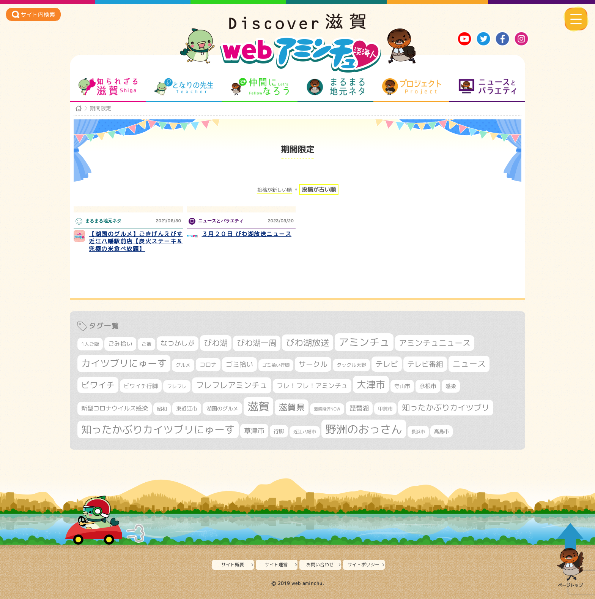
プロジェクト (411, 86)
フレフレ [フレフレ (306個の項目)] (177, 386)
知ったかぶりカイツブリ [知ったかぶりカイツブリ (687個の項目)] (446, 407)
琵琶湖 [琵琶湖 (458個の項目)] (359, 408)
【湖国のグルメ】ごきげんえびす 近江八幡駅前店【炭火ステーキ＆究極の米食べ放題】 (136, 241)
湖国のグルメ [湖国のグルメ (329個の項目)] (222, 408)
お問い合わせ (320, 564)
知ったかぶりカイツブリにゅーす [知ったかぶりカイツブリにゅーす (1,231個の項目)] (158, 429)
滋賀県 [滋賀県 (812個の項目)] (292, 407)
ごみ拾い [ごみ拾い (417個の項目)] (120, 343)
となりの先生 (183, 86)
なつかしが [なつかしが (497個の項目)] (178, 343)
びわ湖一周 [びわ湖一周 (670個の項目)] (257, 343)
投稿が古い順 (319, 189)
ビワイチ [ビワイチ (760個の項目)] (98, 385)
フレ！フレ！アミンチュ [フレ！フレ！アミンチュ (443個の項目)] (312, 385)
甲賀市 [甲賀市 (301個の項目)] (385, 408)
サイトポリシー (363, 564)
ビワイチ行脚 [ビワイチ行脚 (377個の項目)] (141, 386)
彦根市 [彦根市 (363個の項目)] (427, 386)
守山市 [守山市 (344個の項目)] (402, 386)
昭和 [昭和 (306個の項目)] (162, 408)
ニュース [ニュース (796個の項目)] (469, 363)
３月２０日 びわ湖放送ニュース (247, 234)
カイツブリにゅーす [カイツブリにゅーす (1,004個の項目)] (124, 363)
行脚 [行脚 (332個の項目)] (279, 431)
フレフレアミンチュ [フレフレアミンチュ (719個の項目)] (232, 385)
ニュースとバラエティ (487, 86)
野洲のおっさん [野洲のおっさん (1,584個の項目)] (363, 429)
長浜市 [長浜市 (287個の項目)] (418, 431)
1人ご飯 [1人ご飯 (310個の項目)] (90, 344)
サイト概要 (232, 564)
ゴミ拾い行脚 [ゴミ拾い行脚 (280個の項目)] (276, 365)
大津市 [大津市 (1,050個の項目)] (371, 384)
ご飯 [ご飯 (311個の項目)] (146, 344)
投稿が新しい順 (274, 190)
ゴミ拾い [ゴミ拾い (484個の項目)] (239, 364)
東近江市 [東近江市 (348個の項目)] (186, 408)
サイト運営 (276, 564)
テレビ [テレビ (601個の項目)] (386, 364)
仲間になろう (259, 86)
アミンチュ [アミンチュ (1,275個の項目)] (364, 342)
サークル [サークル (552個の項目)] (313, 364)
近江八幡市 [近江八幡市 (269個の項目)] (304, 432)
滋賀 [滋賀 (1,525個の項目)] (258, 406)
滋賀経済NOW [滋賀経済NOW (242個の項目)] (327, 409)
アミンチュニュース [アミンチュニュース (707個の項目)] (435, 343)
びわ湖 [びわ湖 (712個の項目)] (216, 343)
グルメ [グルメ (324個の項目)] (183, 364)
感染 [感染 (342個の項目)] (450, 386)
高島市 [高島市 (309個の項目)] (441, 431)
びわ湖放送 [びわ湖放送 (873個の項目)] (307, 342)
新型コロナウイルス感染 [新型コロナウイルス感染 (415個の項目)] (114, 408)
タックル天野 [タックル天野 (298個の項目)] (351, 364)
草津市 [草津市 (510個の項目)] (254, 431)
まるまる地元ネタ (335, 86)
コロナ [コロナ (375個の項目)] (208, 365)
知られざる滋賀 (108, 86)
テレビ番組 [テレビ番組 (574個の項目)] (425, 364)
